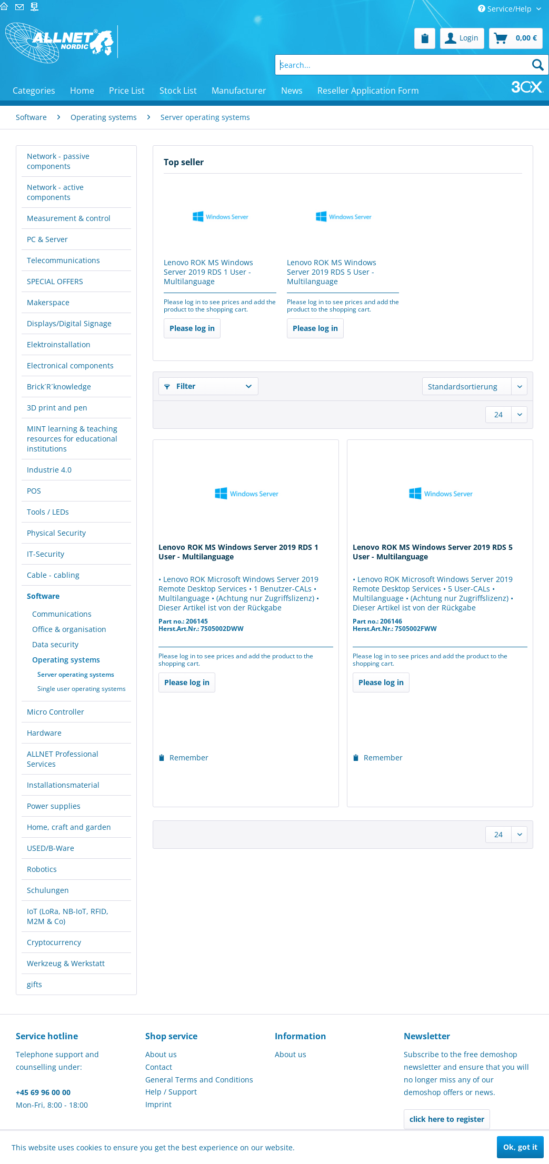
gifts (34, 984)
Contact (158, 1067)
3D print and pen (57, 408)
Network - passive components (58, 161)
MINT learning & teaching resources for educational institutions (72, 439)
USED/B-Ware (50, 848)
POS (34, 491)
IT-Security (45, 554)
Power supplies (54, 806)
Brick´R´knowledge (59, 387)
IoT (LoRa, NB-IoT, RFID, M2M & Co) (67, 916)
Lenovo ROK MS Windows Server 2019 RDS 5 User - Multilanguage (331, 272)
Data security (55, 644)
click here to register (447, 1119)
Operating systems (66, 660)
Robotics (42, 869)
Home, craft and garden (69, 827)
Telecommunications (63, 260)
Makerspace (48, 302)
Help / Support (171, 1092)
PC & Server (47, 239)
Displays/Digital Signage (69, 323)
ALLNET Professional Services (62, 759)
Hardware (44, 733)
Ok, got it (520, 1147)
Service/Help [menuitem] (506, 9)
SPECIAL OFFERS (55, 281)
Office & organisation (69, 629)
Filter (179, 386)
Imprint (158, 1104)
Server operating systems (75, 674)
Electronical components (70, 365)
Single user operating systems (81, 688)
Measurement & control (69, 218)
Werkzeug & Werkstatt (66, 963)
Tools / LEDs (48, 512)
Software (43, 596)
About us (161, 1054)
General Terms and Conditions (199, 1080)
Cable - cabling (53, 575)
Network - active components (55, 192)
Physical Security (56, 533)
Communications (62, 614)
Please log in (192, 328)
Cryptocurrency (54, 942)
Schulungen (48, 890)
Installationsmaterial (63, 785)
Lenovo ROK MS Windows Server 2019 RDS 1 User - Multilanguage (208, 272)
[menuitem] (424, 38)
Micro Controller (55, 712)
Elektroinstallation (59, 344)
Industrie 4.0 (49, 470)
